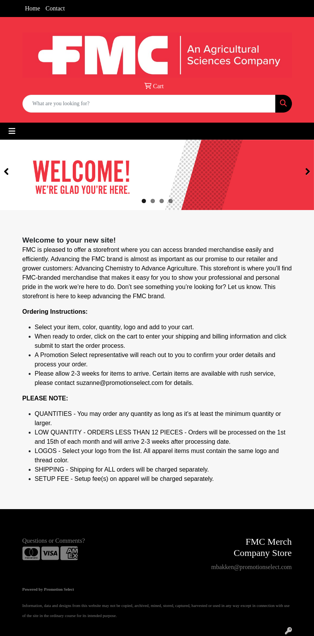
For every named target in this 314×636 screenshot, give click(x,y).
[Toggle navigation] (12, 131)
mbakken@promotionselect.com (251, 567)
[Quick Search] (149, 104)
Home (32, 8)
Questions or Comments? (53, 540)
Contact (55, 8)
